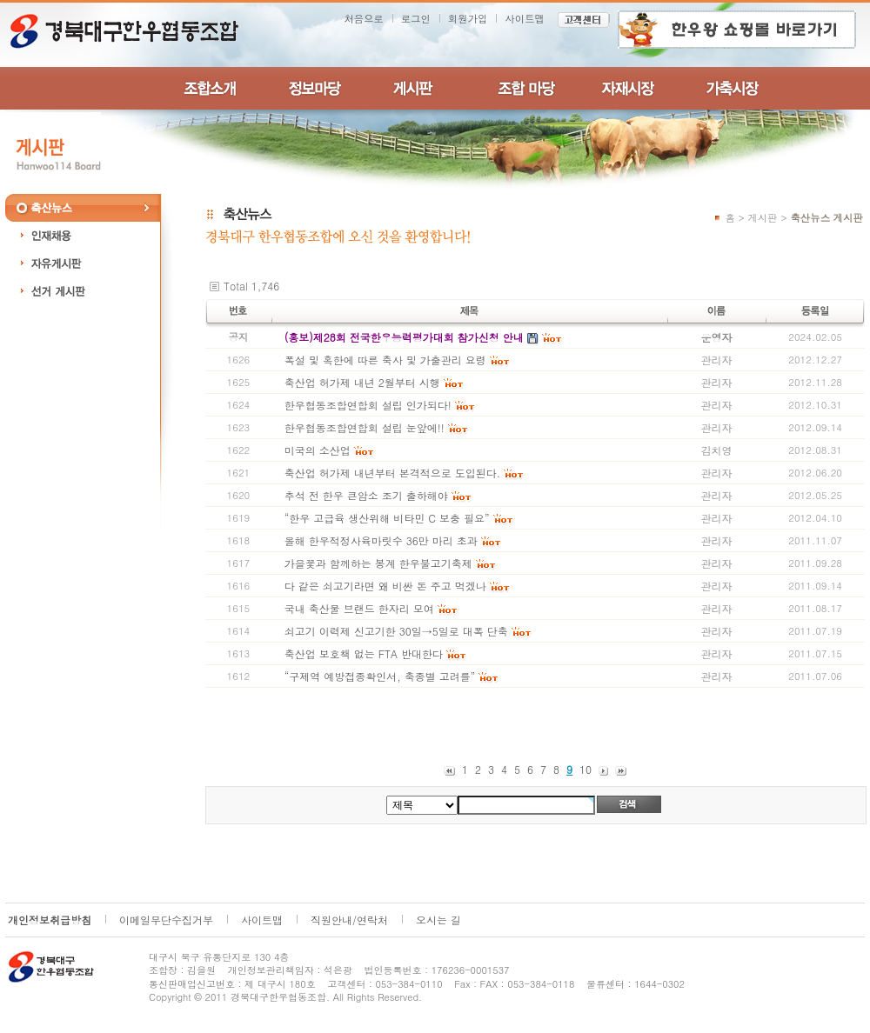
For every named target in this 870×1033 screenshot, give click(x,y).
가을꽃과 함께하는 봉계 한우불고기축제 (378, 563)
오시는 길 (438, 919)
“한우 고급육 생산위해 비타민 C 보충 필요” (387, 517)
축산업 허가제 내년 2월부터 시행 (362, 382)
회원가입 (468, 18)
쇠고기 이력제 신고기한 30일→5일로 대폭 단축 (396, 630)
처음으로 (364, 18)
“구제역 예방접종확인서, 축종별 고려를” (381, 676)
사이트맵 (525, 18)
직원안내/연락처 (349, 919)
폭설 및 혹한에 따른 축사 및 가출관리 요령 (385, 359)
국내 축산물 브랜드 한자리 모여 (359, 608)
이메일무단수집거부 (166, 919)
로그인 (416, 18)
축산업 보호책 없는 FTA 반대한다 (363, 653)
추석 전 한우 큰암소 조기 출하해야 (366, 495)
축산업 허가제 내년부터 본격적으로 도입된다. (392, 472)
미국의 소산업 (317, 450)
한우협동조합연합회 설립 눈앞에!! (364, 427)
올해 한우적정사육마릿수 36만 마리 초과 (381, 540)
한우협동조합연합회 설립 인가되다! (368, 404)
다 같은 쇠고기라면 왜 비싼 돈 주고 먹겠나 (385, 585)
